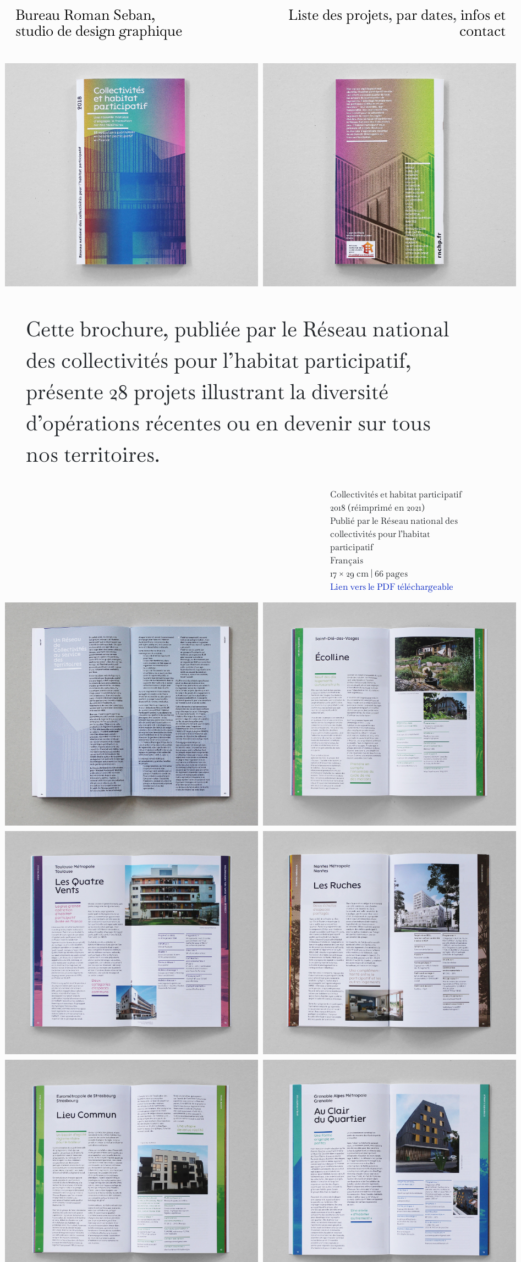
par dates (424, 14)
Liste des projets (338, 14)
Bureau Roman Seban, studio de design (98, 22)
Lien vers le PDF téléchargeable (391, 587)
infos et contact (482, 22)
